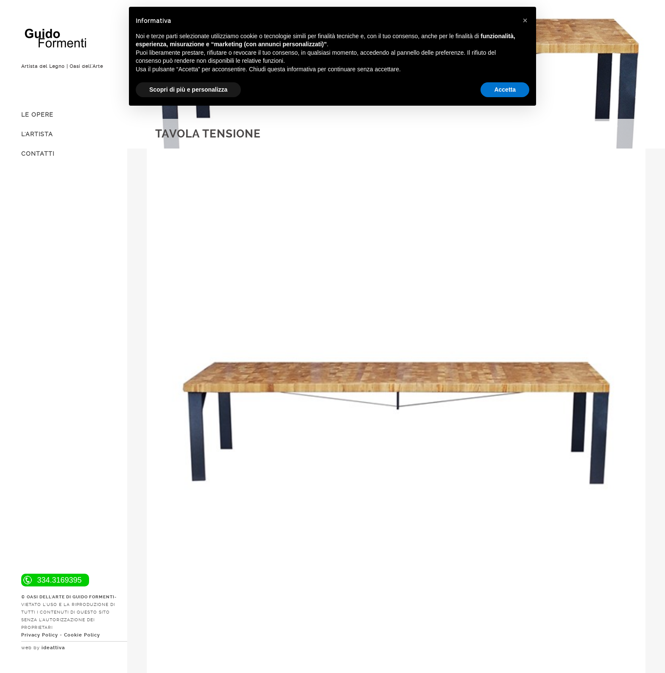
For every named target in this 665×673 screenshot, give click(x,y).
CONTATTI (37, 153)
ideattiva (53, 648)
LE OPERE (37, 114)
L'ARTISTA (37, 134)
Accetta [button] (505, 89)
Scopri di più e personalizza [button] (188, 89)
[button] (525, 20)
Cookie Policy (82, 635)
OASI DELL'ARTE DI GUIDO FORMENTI (71, 596)
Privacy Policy (39, 635)
